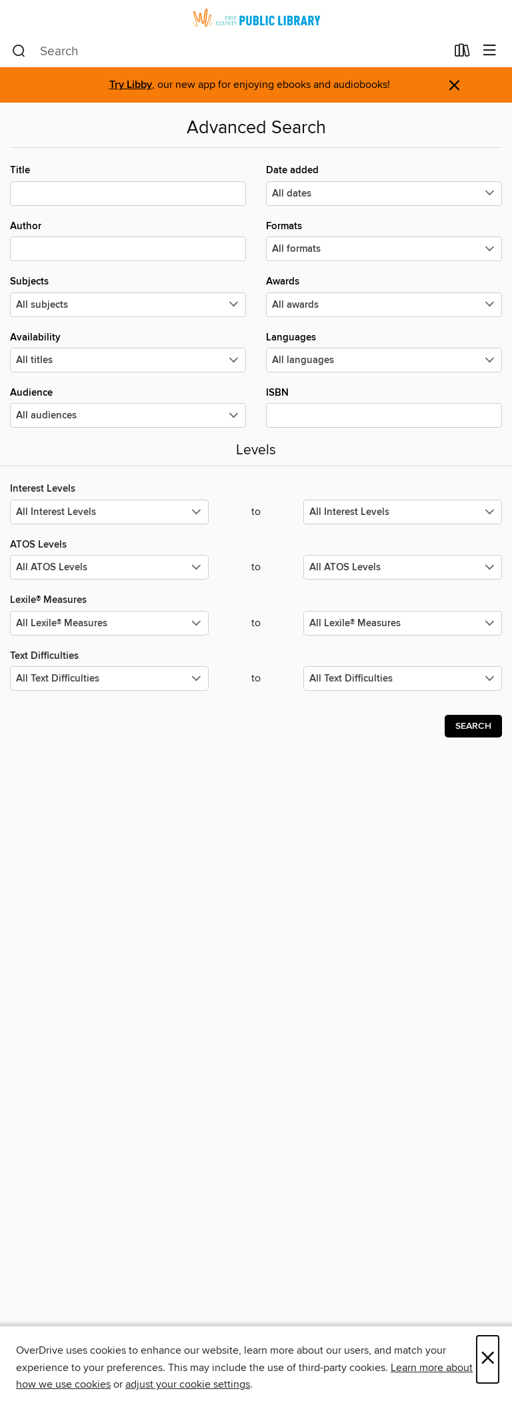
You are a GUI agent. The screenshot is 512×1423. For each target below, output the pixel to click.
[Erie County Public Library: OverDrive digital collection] (256, 18)
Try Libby (130, 85)
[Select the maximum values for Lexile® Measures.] (402, 623)
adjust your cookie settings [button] (187, 1384)
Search (473, 726)
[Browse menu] (489, 51)
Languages (384, 351)
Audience (128, 407)
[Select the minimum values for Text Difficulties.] (109, 678)
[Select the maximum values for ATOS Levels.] (402, 567)
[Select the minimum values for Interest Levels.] (109, 512)
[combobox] (229, 51)
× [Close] (487, 1359)
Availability (128, 351)
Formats (384, 240)
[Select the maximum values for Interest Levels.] (402, 512)
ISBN (384, 407)
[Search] (19, 51)
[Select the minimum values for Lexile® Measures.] (109, 623)
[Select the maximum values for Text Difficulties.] (402, 678)
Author (128, 240)
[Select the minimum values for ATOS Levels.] (109, 567)
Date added (384, 184)
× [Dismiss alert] (454, 85)
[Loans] (462, 53)
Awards (384, 295)
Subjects (128, 295)
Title (128, 184)
